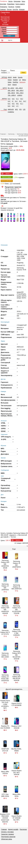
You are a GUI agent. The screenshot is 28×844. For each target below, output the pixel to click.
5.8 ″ (21, 98)
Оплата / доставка (7, 832)
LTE (24, 109)
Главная (4, 829)
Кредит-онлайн (13, 829)
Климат (17, 7)
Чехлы (10, 1)
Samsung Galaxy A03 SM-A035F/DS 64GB (5, 564)
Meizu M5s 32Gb (16, 795)
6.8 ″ (9, 106)
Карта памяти (20, 4)
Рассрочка (23, 829)
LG (20, 79)
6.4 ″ (9, 103)
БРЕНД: (4, 77)
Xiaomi (14, 84)
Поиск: (12, 70)
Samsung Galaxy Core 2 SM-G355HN (16, 632)
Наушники (17, 1)
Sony (9, 84)
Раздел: (4, 70)
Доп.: (4, 33)
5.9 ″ (9, 101)
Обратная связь (6, 839)
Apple (15, 77)
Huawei (15, 79)
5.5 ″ (9, 98)
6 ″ (13, 101)
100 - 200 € (19, 88)
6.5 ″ (13, 103)
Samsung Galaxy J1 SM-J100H (5, 655)
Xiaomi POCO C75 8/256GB (16, 704)
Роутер (9, 9)
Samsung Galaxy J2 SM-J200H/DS (5, 587)
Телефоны (3, 1)
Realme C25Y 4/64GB (16, 727)
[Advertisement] (12, 56)
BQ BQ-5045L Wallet (16, 750)
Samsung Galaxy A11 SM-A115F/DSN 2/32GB (16, 609)
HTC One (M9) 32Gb (5, 795)
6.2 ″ (20, 101)
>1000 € (19, 95)
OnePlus (15, 82)
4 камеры (11, 112)
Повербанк (10, 4)
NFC (16, 109)
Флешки (22, 9)
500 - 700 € (19, 93)
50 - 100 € (11, 88)
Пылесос (11, 7)
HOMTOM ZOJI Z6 (5, 750)
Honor (10, 79)
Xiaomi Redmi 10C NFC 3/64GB (16, 772)
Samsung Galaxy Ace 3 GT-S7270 (5, 632)
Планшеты (3, 7)
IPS (20, 109)
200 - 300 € (11, 90)
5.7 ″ (17, 98)
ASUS (10, 77)
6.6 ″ (17, 103)
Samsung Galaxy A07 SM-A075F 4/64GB (16, 677)
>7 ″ (17, 106)
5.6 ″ (13, 98)
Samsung (22, 82)
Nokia (9, 82)
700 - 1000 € (12, 95)
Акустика (3, 4)
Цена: (4, 29)
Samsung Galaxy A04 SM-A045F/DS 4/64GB (5, 609)
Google (20, 77)
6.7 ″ (21, 103)
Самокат (3, 9)
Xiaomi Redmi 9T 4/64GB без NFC (16, 818)
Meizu (24, 79)
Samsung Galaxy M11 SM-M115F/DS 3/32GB (16, 655)
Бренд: (3, 27)
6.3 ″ (24, 101)
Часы (23, 1)
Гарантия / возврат (7, 834)
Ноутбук (15, 9)
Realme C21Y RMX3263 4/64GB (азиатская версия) (5, 818)
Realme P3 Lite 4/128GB (5, 727)
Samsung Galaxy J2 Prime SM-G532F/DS (5, 677)
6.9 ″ (13, 106)
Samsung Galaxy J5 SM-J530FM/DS (16, 564)
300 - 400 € (19, 90)
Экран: (3, 31)
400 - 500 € (11, 93)
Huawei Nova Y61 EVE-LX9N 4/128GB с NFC (5, 704)
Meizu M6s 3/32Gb (5, 772)
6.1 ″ (16, 101)
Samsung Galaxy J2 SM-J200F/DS (16, 587)
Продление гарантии (8, 836)
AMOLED (11, 109)
